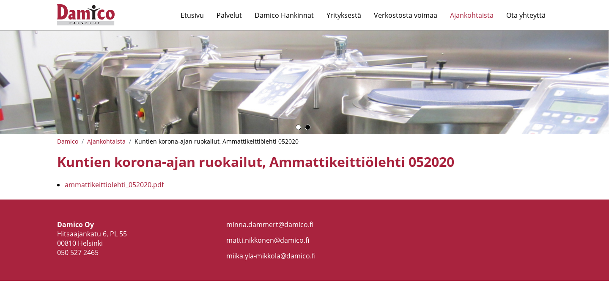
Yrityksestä (343, 15)
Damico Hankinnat (284, 15)
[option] (304, 82)
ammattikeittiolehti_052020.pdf (114, 184)
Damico (67, 141)
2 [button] (307, 127)
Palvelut (229, 15)
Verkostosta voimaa (405, 15)
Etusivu (192, 15)
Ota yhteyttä (526, 15)
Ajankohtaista (472, 15)
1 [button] (298, 127)
